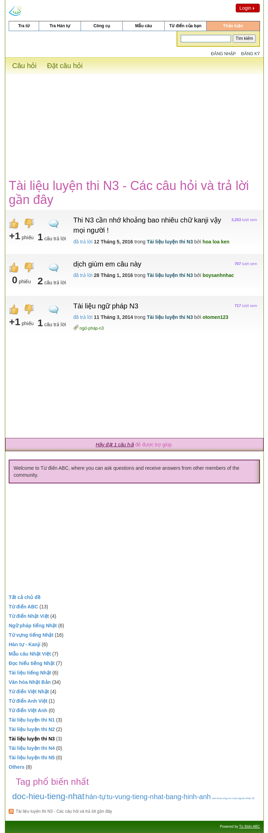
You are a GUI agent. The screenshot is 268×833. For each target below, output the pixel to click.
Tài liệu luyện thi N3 (170, 241)
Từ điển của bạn (185, 25)
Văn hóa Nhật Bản (30, 682)
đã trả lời (82, 241)
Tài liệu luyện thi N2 (32, 729)
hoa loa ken (215, 241)
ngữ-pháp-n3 (92, 328)
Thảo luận (233, 25)
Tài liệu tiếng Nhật (30, 672)
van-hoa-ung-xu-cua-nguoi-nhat (231, 798)
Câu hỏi (24, 66)
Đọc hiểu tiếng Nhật (32, 663)
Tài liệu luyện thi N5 (32, 757)
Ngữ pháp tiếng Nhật (33, 625)
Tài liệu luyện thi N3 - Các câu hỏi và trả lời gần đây (64, 811)
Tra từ (24, 25)
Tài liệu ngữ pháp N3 (105, 306)
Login (247, 8)
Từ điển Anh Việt (28, 701)
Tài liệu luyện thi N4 (32, 748)
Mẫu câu (143, 25)
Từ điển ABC (23, 606)
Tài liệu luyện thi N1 (32, 720)
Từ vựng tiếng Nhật (31, 635)
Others (16, 767)
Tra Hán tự (60, 25)
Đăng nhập (223, 53)
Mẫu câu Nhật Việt (30, 654)
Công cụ (102, 25)
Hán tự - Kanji (24, 644)
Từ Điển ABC (249, 826)
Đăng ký (250, 53)
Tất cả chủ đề (24, 597)
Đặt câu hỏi (65, 66)
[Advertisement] (134, 123)
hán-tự (95, 797)
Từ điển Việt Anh (28, 710)
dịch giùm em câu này (107, 264)
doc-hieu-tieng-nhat (48, 796)
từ (253, 798)
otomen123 (215, 317)
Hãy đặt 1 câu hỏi (115, 444)
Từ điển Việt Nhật (29, 691)
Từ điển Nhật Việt (29, 616)
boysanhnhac (218, 275)
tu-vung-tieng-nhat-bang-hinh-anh (159, 797)
